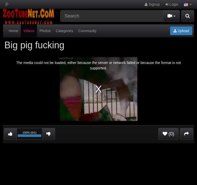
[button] (187, 4)
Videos (28, 31)
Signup (152, 4)
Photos (45, 31)
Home (13, 31)
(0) (168, 133)
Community (87, 31)
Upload (181, 31)
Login (171, 4)
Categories (64, 31)
